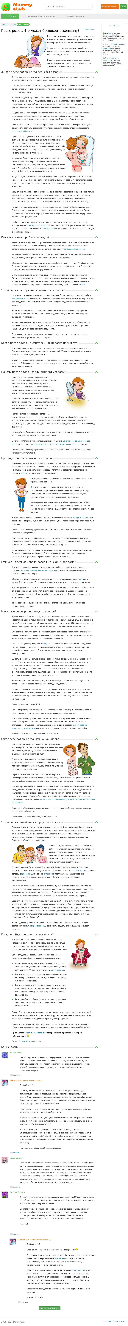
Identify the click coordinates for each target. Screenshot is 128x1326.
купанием (48, 873)
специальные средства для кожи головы (53, 444)
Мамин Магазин (75, 16)
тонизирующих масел (36, 225)
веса (23, 473)
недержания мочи (20, 298)
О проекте (107, 1322)
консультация (119, 44)
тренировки (48, 228)
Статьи (12, 16)
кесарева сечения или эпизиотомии (37, 570)
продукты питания (81, 517)
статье (82, 284)
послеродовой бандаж (22, 131)
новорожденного (36, 925)
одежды (79, 870)
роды (78, 579)
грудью (46, 643)
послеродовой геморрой (74, 249)
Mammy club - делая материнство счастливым (18, 7)
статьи (110, 33)
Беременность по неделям (41, 16)
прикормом (26, 873)
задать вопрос (109, 48)
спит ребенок (58, 970)
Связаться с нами (119, 1322)
